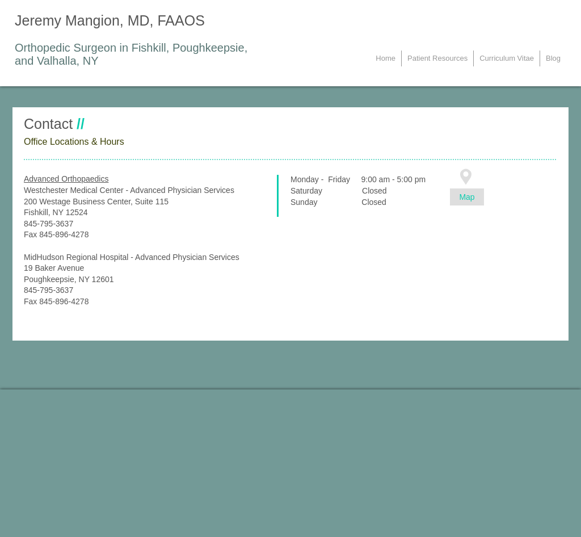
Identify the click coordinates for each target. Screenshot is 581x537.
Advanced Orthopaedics (66, 178)
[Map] (467, 196)
